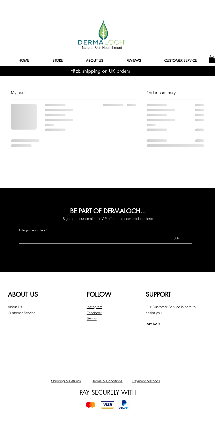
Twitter (92, 319)
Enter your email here (32, 230)
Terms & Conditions (107, 381)
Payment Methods (146, 381)
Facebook (94, 313)
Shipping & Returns (66, 381)
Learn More (153, 324)
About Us (15, 307)
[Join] (177, 238)
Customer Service (21, 313)
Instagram (94, 307)
